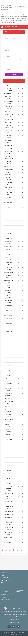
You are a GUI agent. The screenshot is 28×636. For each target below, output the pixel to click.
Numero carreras (10, 66)
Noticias (3, 579)
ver (15, 93)
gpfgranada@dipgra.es (15, 616)
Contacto (4, 582)
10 (17, 549)
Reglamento (4, 577)
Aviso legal (3, 597)
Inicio (3, 575)
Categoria (8, 56)
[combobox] (14, 50)
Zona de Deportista (6, 581)
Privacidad (3, 594)
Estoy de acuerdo (20, 6)
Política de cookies (5, 599)
